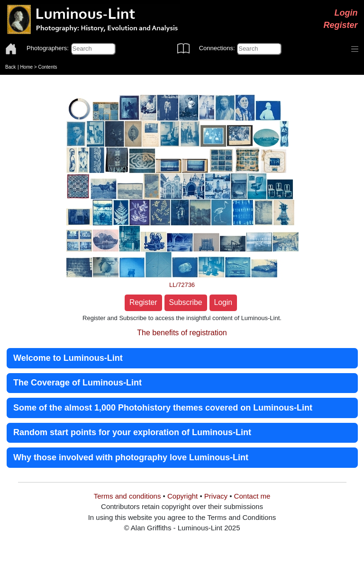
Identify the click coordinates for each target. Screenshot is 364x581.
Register (340, 25)
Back (10, 67)
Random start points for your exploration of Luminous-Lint (132, 432)
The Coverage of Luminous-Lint (77, 382)
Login (346, 13)
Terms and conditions (127, 496)
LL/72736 (182, 284)
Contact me (252, 496)
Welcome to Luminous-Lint (68, 358)
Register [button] (143, 302)
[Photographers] (93, 49)
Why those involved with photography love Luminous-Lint (130, 457)
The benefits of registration (182, 333)
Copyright (182, 496)
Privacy (216, 496)
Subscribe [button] (185, 302)
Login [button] (223, 302)
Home (26, 67)
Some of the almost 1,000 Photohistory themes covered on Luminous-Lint (162, 407)
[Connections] (259, 49)
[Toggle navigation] (355, 49)
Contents (47, 67)
